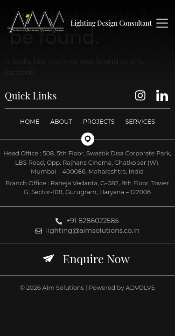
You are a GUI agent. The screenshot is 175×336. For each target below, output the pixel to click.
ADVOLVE (140, 287)
